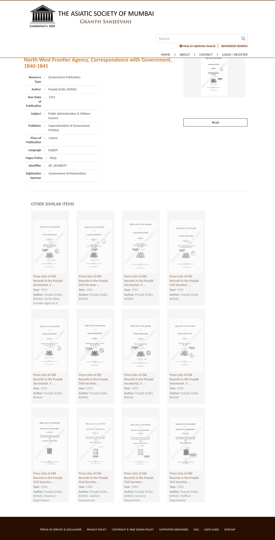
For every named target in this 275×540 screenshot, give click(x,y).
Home (165, 54)
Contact (206, 54)
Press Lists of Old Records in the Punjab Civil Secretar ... (93, 276)
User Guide (211, 529)
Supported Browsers (173, 529)
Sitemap (229, 529)
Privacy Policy (97, 529)
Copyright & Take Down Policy (133, 529)
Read (215, 112)
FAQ (196, 529)
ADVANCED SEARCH (234, 46)
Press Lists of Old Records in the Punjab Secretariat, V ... (48, 276)
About (185, 54)
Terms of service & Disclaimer (61, 529)
